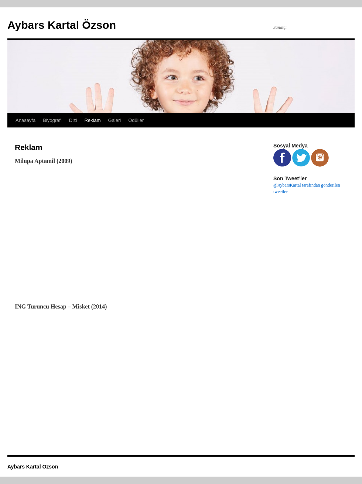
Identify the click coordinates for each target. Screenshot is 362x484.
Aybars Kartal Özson (61, 25)
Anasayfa (25, 120)
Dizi (73, 120)
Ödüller (136, 120)
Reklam (92, 120)
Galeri (114, 120)
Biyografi (52, 120)
